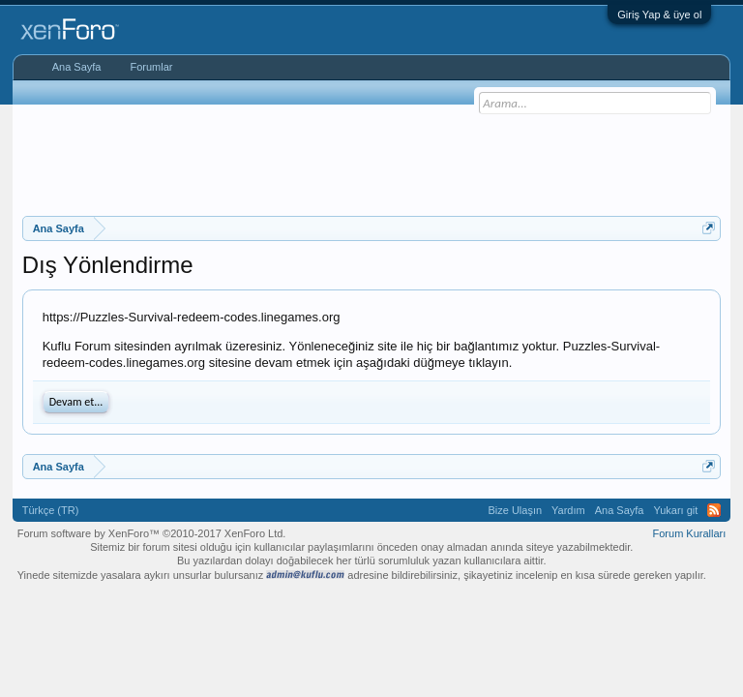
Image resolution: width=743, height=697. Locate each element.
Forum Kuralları (690, 533)
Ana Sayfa (77, 67)
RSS (714, 510)
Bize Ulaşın (515, 510)
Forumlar (151, 67)
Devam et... (76, 402)
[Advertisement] (374, 157)
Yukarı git (675, 510)
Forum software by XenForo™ (151, 533)
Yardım (568, 510)
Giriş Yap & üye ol (659, 14)
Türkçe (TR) (50, 510)
